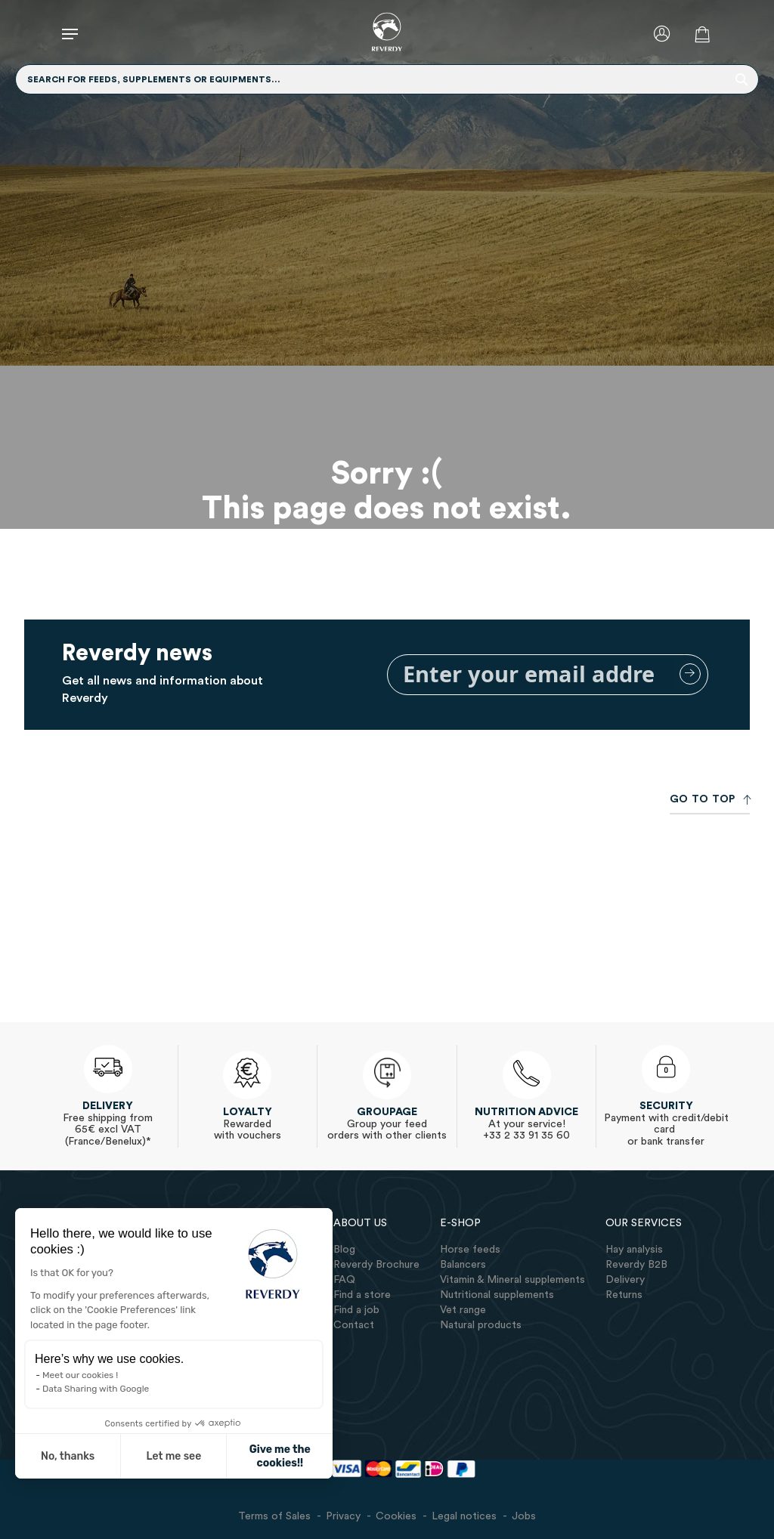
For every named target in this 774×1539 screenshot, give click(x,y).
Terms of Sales (274, 1516)
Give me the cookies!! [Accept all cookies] (269, 1456)
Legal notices (464, 1516)
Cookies (396, 1516)
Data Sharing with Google (86, 1388)
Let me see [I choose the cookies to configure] (163, 1456)
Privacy (343, 1516)
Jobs (524, 1516)
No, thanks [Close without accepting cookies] (58, 1456)
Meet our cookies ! (70, 1375)
